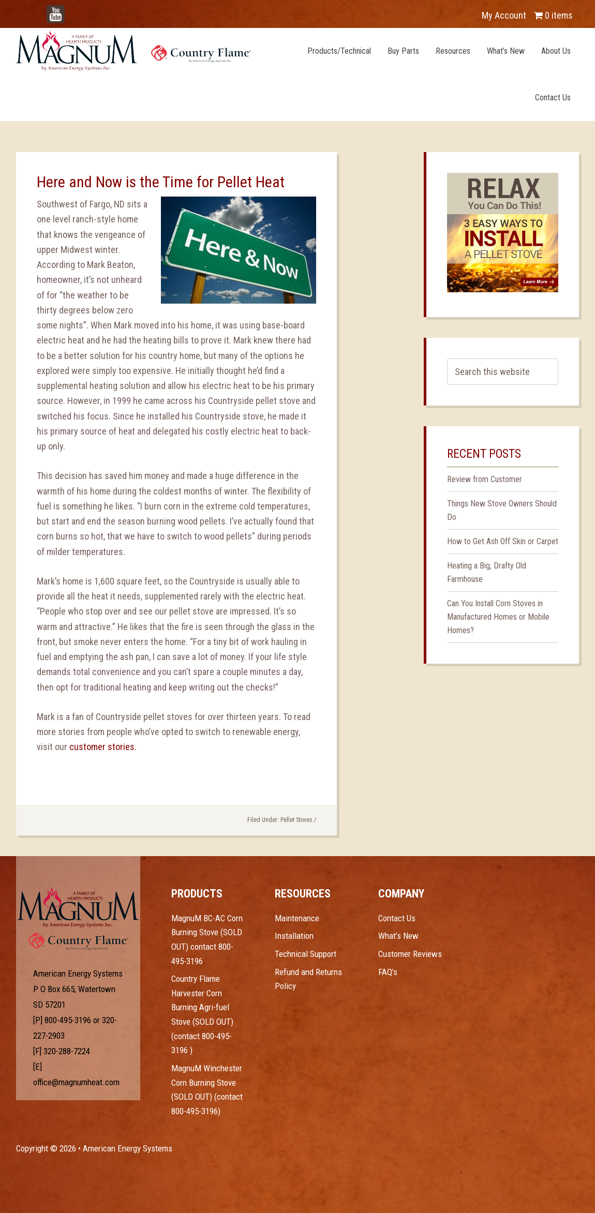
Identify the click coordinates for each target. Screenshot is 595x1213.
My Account (504, 15)
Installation (294, 936)
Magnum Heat (133, 51)
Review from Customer (484, 479)
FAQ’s (387, 972)
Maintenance (297, 918)
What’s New (398, 936)
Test (78, 907)
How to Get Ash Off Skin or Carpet (502, 541)
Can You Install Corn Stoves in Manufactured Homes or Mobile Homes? (498, 616)
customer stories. (103, 746)
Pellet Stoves (296, 819)
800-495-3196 (67, 1020)
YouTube (71, 10)
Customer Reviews (410, 954)
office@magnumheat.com (76, 1082)
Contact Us (396, 918)
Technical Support (305, 954)
